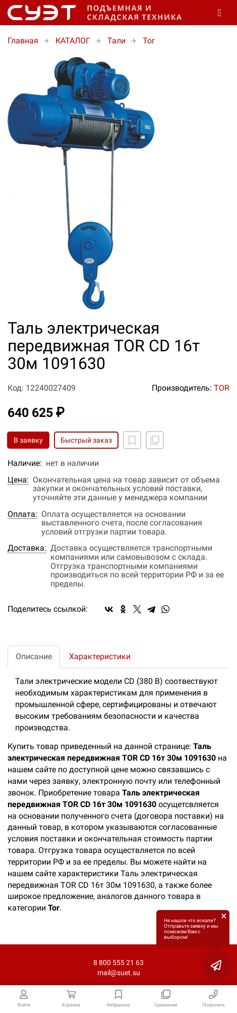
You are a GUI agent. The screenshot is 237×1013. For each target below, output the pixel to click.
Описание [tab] (34, 656)
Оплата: (22, 514)
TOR (221, 388)
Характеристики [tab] (100, 656)
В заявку (28, 440)
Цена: (18, 480)
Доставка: (27, 548)
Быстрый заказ (86, 440)
